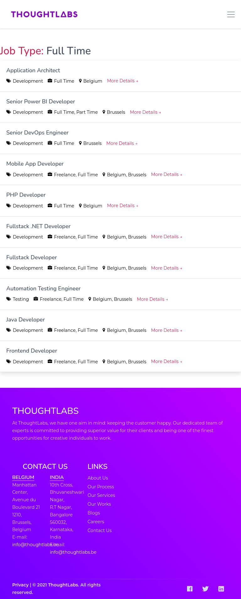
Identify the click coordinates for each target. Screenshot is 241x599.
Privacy (20, 585)
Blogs (94, 513)
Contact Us (100, 530)
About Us (98, 478)
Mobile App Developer (35, 164)
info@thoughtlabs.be (35, 544)
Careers (96, 522)
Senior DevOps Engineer (37, 132)
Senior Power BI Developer (40, 101)
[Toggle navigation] (229, 14)
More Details (122, 81)
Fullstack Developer (31, 257)
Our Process (101, 487)
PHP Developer (26, 195)
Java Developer (25, 319)
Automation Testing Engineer (43, 288)
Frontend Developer (31, 350)
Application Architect (33, 70)
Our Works (99, 504)
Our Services (101, 495)
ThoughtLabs (63, 585)
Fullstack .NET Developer (38, 226)
